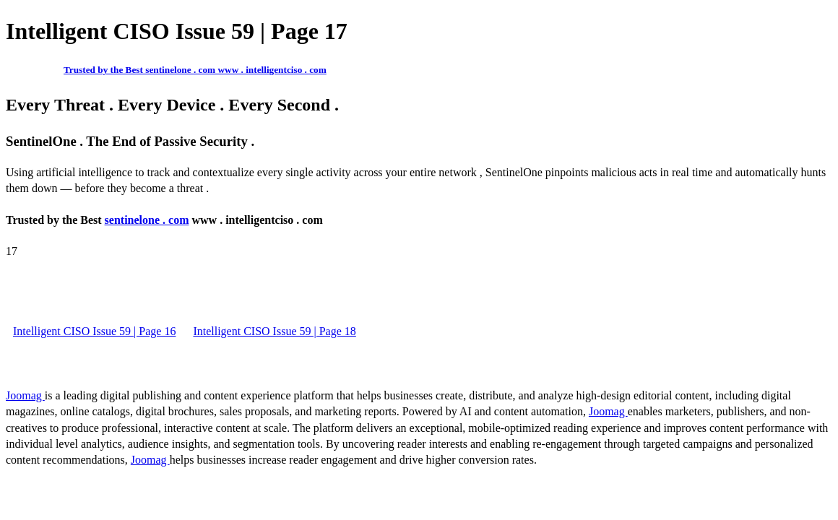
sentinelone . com (147, 220)
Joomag (25, 395)
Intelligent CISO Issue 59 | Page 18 (274, 331)
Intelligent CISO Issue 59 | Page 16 (94, 331)
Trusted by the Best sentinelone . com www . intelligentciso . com (195, 69)
